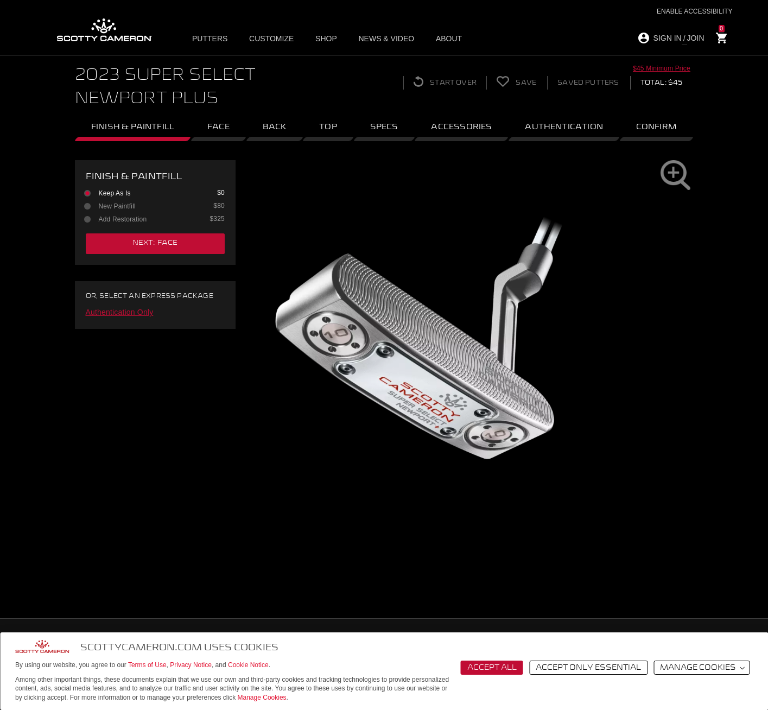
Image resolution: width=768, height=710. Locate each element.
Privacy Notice (191, 665)
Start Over (440, 81)
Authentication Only (120, 312)
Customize (271, 38)
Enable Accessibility (694, 11)
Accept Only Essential (588, 667)
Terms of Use (147, 665)
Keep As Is (153, 193)
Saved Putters (587, 82)
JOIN (695, 38)
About (442, 38)
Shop (324, 38)
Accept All (492, 667)
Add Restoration (153, 219)
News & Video (382, 38)
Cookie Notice (248, 665)
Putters (212, 38)
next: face (155, 242)
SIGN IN (667, 38)
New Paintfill (153, 206)
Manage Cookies (262, 697)
